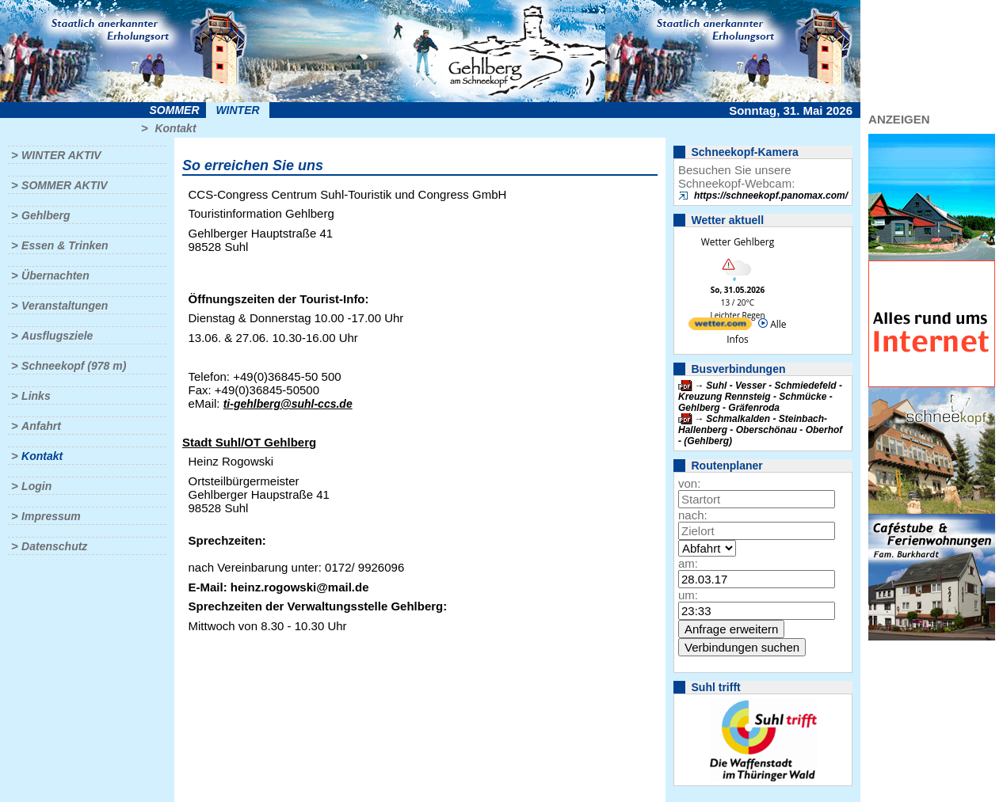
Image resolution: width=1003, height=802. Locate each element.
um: (688, 595)
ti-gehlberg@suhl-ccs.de (288, 403)
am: (688, 563)
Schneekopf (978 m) (73, 365)
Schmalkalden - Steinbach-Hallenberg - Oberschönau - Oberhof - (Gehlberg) (760, 430)
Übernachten (55, 275)
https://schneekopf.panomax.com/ (771, 195)
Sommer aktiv (64, 185)
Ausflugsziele (57, 335)
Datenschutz (54, 546)
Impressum (51, 516)
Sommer (175, 110)
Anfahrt (41, 426)
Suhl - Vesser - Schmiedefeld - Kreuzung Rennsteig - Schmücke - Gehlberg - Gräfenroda (760, 396)
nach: (692, 515)
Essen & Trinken (64, 245)
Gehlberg (45, 215)
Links (36, 396)
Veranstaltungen (64, 305)
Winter (237, 110)
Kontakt (175, 128)
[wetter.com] (720, 326)
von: (689, 483)
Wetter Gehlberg (737, 242)
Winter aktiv (61, 155)
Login (36, 486)
